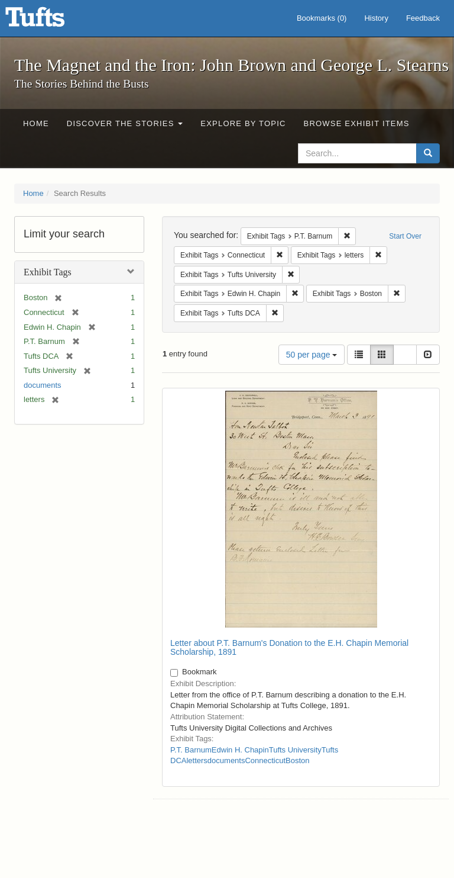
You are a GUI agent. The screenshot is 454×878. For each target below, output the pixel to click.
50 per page (312, 354)
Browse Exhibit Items (357, 123)
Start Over (405, 236)
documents (42, 385)
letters (196, 760)
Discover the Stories (125, 123)
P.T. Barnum (191, 749)
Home (36, 123)
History (376, 18)
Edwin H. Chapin (240, 749)
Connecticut (265, 760)
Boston (297, 760)
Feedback (423, 18)
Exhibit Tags (48, 272)
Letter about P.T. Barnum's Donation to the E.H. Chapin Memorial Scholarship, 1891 (289, 647)
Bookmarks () (322, 18)
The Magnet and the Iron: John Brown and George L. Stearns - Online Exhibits (49, 21)
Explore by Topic (243, 123)
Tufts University (295, 749)
